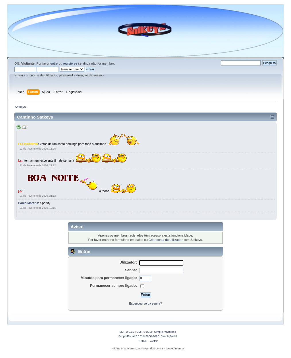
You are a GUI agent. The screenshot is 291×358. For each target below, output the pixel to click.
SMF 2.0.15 (126, 331)
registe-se (70, 63)
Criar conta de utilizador (166, 239)
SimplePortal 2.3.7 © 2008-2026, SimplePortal (147, 336)
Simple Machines (165, 331)
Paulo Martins (28, 203)
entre (54, 63)
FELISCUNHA (28, 143)
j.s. (20, 160)
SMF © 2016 (145, 331)
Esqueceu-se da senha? (145, 303)
